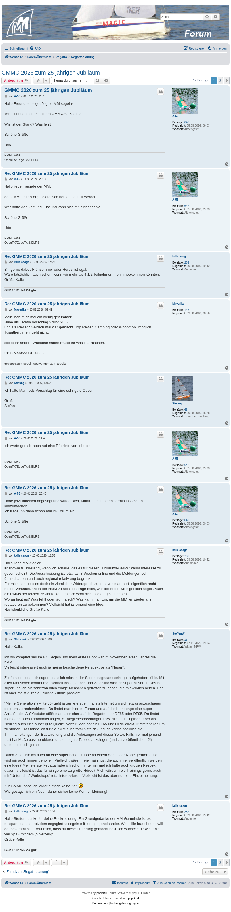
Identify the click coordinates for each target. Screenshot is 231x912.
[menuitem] (35, 48)
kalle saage (179, 256)
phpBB (100, 893)
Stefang (177, 403)
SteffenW (178, 633)
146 (186, 309)
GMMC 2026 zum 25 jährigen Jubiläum (50, 72)
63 (186, 409)
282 (186, 262)
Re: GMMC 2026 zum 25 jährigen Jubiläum (47, 173)
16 (186, 639)
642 (186, 122)
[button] (227, 80)
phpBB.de (134, 898)
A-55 (175, 116)
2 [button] (220, 80)
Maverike (178, 303)
